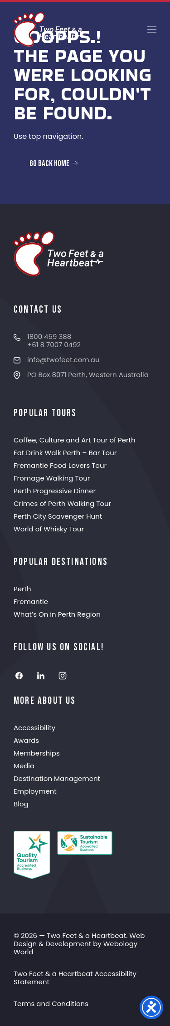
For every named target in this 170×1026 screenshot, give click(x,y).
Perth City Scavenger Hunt (58, 516)
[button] (151, 29)
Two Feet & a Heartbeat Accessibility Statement (75, 978)
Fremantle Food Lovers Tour (60, 465)
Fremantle (31, 601)
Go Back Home (54, 163)
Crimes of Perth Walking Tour (62, 503)
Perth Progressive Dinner (55, 491)
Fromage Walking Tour (52, 478)
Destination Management (57, 778)
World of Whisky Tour (49, 529)
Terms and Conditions (51, 1003)
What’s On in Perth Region (57, 614)
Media (24, 766)
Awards (26, 740)
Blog (21, 804)
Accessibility (34, 727)
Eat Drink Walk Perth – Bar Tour (65, 452)
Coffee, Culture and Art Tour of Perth (75, 440)
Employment (35, 791)
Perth (22, 589)
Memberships (37, 753)
